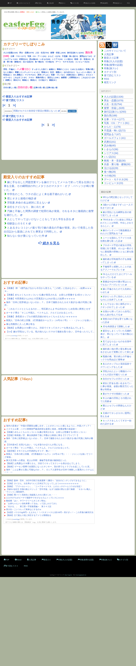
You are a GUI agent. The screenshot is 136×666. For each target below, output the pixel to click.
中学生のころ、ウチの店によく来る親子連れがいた (37, 194)
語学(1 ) (81, 75)
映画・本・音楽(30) (82, 59)
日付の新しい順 (9, 88)
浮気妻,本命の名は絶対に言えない (27, 202)
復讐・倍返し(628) (58, 53)
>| (15, 105)
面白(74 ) (17, 80)
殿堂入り (62, 3)
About (18, 560)
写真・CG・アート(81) (36, 56)
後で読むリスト (112, 75)
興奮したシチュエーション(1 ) (27, 72)
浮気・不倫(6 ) (9, 69)
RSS (128, 3)
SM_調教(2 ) (18, 75)
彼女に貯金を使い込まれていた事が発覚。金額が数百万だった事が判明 (116, 386)
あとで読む (72, 111)
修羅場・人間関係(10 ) (70, 77)
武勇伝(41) (23, 59)
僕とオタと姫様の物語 (20, 198)
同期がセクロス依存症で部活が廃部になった (35, 111)
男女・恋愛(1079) (26, 53)
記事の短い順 (51, 88)
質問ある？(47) (86, 56)
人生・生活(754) (42, 53)
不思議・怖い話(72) (70, 56)
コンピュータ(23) (82, 62)
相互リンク (110, 82)
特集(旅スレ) (117, 3)
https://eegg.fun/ (68, 575)
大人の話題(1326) (10, 53)
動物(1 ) (25, 80)
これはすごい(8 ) (20, 77)
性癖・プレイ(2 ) (58, 75)
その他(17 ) (43, 80)
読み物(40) (33, 59)
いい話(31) (68, 59)
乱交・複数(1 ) (56, 72)
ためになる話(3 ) (77, 69)
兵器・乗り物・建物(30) (117, 164)
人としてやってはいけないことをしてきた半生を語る (39, 219)
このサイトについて (23, 3)
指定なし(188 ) (53, 77)
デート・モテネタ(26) (65, 62)
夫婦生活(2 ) (71, 75)
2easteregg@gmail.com (81, 575)
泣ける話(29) (28, 62)
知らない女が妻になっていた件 (25, 235)
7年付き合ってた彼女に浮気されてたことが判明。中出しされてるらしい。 (116, 222)
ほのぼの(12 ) (69, 72)
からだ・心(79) (54, 56)
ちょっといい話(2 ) (84, 72)
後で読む (38, 3)
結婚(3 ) (52, 69)
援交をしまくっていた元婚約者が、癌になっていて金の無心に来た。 (116, 334)
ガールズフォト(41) (115, 138)
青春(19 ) (45, 72)
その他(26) (49, 62)
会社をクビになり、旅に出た (24, 206)
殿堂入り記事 (111, 57)
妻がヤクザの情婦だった (115, 394)
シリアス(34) (57, 59)
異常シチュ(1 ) (43, 75)
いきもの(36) (45, 59)
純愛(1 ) (8, 80)
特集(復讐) (104, 3)
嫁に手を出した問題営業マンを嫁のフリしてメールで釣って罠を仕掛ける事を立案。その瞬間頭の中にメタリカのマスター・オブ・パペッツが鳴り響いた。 (49, 186)
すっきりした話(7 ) (39, 69)
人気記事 (50, 3)
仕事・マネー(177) (18, 56)
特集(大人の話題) (89, 3)
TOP (10, 3)
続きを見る (49, 243)
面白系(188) (110, 115)
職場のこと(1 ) (63, 69)
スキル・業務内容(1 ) (37, 77)
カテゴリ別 (74, 3)
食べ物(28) (39, 62)
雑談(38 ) (53, 80)
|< (4, 105)
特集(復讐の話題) (113, 65)
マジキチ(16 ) (30, 75)
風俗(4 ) (33, 80)
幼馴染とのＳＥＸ (17, 223)
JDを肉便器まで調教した (115, 326)
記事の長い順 (39, 88)
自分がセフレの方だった (115, 379)
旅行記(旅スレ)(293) (75, 53)
